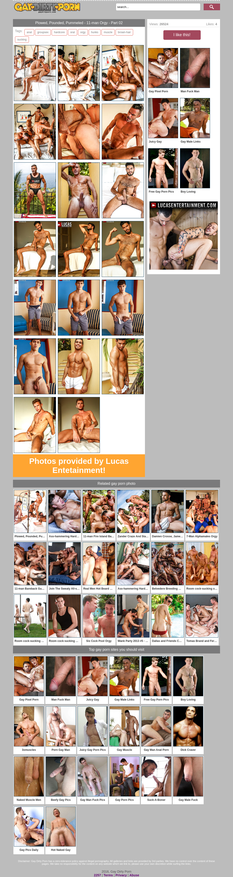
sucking (22, 39)
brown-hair (124, 32)
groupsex (42, 32)
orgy (83, 32)
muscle (108, 32)
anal (29, 32)
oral (72, 32)
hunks (94, 32)
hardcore (59, 32)
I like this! (181, 35)
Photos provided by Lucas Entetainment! (79, 466)
